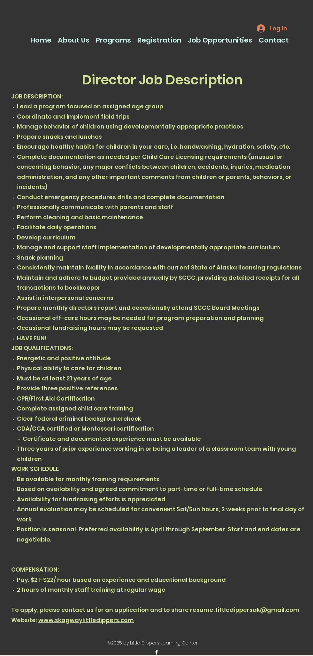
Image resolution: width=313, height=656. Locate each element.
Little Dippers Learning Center (137, 26)
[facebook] (156, 652)
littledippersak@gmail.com (257, 610)
